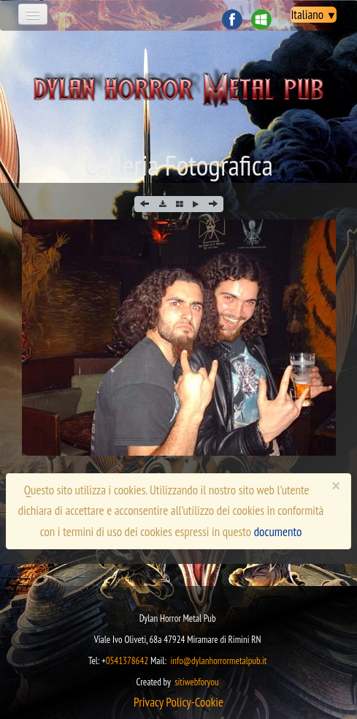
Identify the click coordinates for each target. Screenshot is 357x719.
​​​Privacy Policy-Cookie (178, 702)
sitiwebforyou (196, 682)
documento (278, 532)
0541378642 (127, 661)
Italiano (314, 15)
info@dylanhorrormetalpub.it (218, 661)
